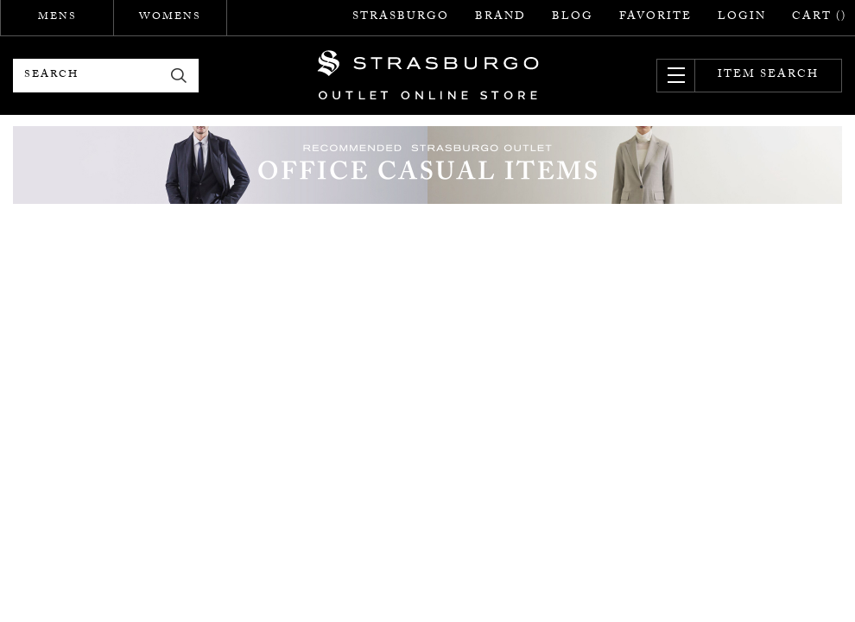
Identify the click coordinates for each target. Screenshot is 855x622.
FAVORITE (655, 17)
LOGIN (742, 17)
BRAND (500, 17)
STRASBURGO (400, 17)
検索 (179, 76)
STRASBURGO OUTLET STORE (428, 75)
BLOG (572, 17)
